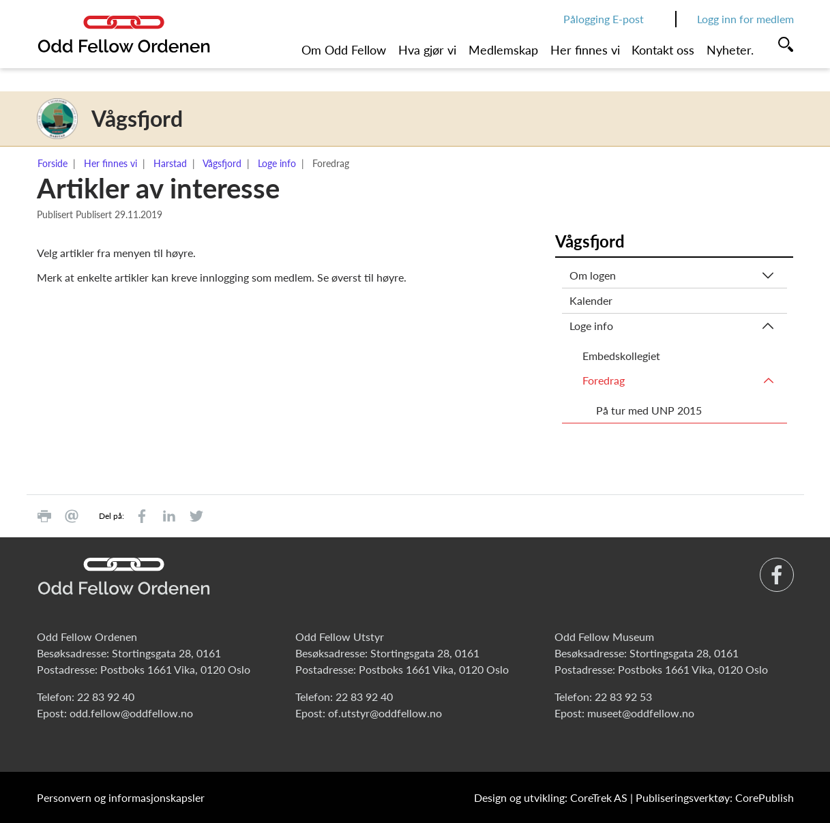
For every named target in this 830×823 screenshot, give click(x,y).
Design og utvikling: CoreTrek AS (550, 797)
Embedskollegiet (621, 355)
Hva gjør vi (427, 49)
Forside (53, 163)
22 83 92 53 (623, 696)
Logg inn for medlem (745, 18)
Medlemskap (503, 49)
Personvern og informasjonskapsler (121, 797)
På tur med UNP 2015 (649, 410)
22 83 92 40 (105, 696)
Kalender (590, 300)
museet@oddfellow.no (640, 712)
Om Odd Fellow (343, 49)
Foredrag (603, 380)
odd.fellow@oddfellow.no (131, 712)
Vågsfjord (222, 163)
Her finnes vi (585, 49)
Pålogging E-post (603, 18)
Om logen (592, 275)
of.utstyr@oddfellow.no (385, 712)
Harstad (170, 163)
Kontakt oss (663, 49)
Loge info (277, 163)
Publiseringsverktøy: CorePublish (715, 797)
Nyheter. (730, 49)
